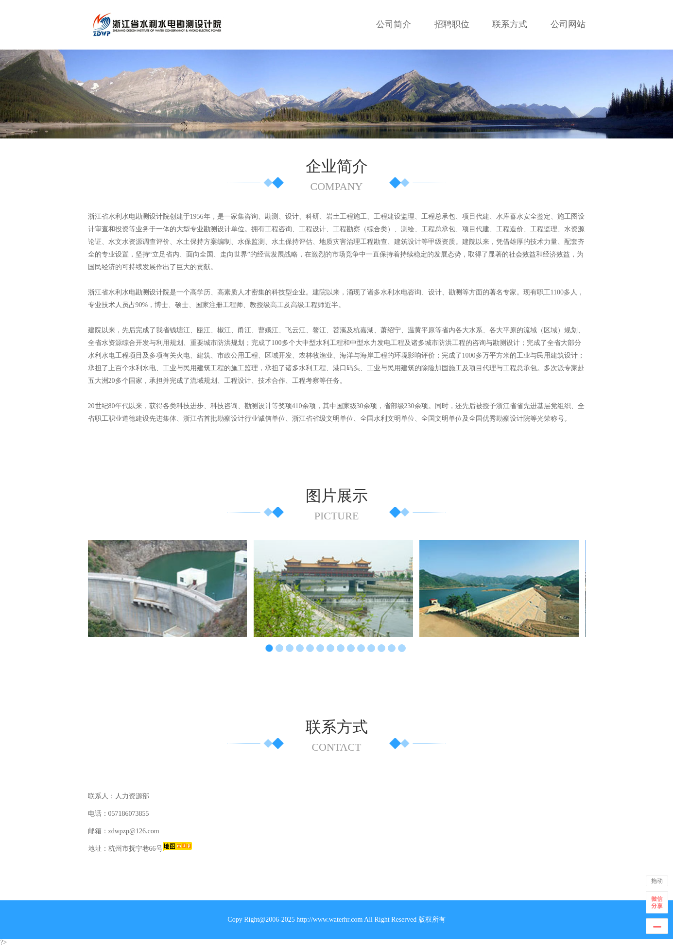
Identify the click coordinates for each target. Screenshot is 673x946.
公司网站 (568, 24)
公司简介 (393, 24)
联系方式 (509, 24)
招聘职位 (451, 24)
